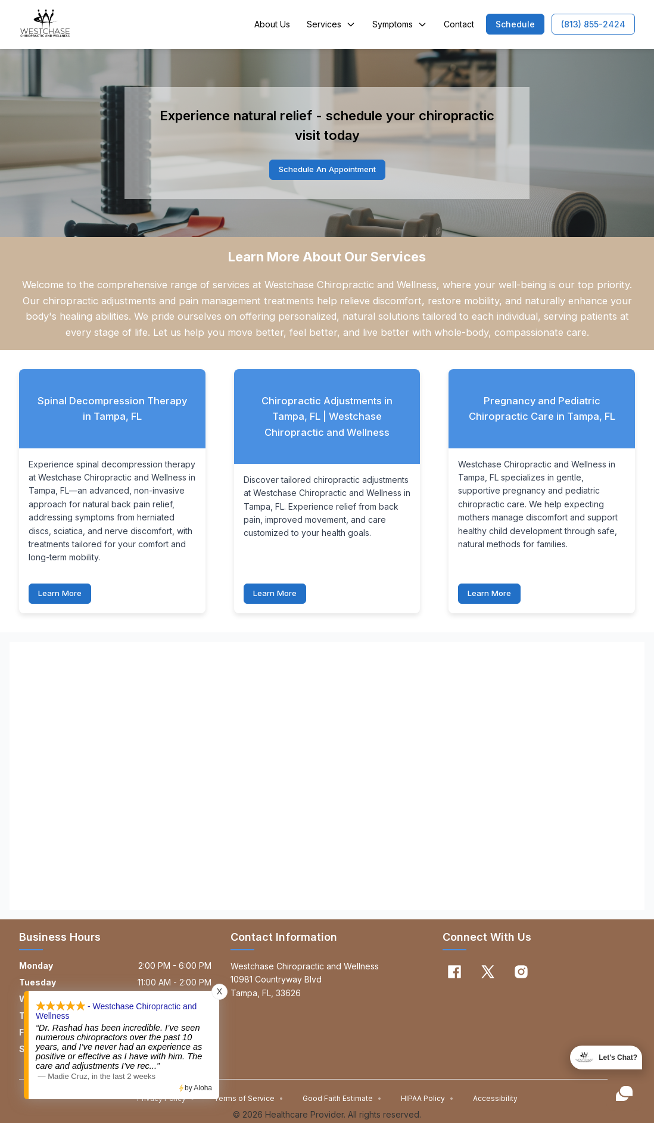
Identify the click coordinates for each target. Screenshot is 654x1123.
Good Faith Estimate (342, 1099)
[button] (515, 24)
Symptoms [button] (399, 24)
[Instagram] (521, 973)
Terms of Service (249, 1099)
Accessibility (495, 1099)
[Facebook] (454, 973)
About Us (272, 24)
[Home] (45, 24)
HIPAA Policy (427, 1099)
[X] (488, 973)
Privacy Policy (166, 1099)
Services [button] (331, 24)
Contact (459, 24)
